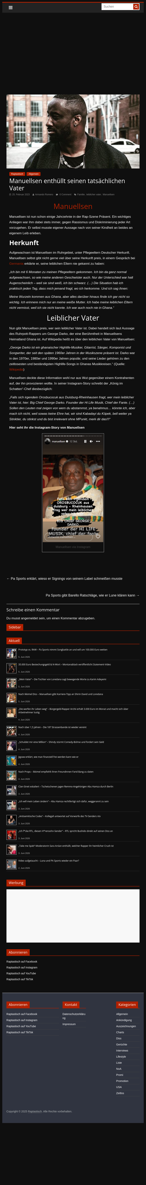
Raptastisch (17, 174)
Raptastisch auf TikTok (19, 979)
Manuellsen (108, 194)
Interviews (122, 1050)
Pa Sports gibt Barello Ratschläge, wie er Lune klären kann (93, 595)
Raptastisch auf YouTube (21, 973)
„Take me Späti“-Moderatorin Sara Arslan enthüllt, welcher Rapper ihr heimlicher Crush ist (66, 845)
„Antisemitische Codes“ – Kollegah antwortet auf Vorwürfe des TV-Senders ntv (59, 816)
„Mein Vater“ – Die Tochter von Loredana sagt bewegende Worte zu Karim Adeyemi (62, 679)
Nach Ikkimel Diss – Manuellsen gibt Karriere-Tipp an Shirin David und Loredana (60, 694)
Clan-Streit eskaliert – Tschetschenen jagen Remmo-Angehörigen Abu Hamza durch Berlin (65, 786)
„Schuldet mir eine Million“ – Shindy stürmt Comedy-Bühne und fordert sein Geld (61, 742)
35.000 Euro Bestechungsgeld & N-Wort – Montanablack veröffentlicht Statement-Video (64, 664)
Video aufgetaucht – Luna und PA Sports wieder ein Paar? (48, 860)
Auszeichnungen (126, 1026)
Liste (119, 1062)
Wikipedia (16, 369)
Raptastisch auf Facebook (21, 961)
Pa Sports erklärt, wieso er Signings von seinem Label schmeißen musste (64, 579)
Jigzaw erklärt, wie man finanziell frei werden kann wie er (48, 756)
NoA (118, 1068)
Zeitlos (120, 1093)
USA (119, 1087)
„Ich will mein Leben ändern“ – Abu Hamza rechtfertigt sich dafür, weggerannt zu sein (63, 801)
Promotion (122, 1081)
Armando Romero (44, 194)
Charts (120, 1032)
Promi (119, 1074)
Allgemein (34, 174)
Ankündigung (124, 1020)
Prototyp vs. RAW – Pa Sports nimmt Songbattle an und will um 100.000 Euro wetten (62, 649)
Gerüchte (121, 1044)
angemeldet (29, 618)
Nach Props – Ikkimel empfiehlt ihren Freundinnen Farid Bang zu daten (56, 771)
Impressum (69, 1024)
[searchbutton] (136, 7)
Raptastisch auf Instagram (21, 967)
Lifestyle (121, 1056)
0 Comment (63, 194)
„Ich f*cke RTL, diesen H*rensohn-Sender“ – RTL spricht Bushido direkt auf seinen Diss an (65, 831)
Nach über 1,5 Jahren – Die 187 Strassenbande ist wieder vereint (52, 727)
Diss (118, 1038)
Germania (16, 263)
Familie (81, 194)
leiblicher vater (93, 194)
